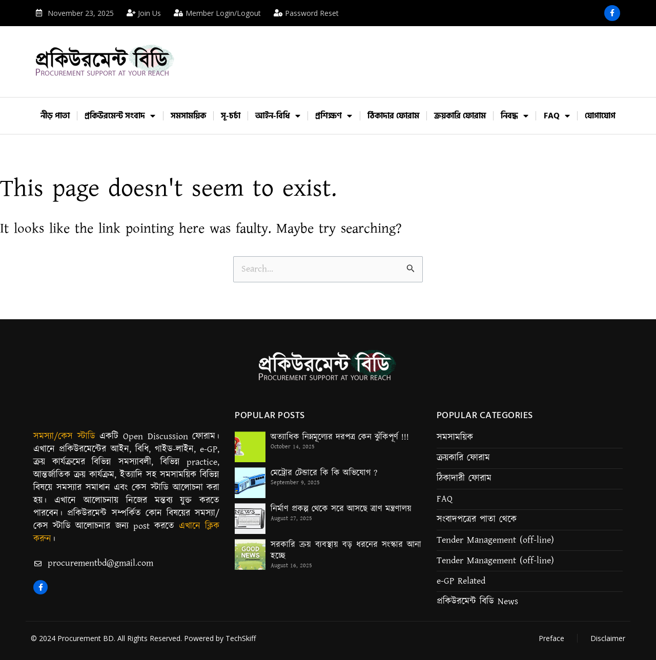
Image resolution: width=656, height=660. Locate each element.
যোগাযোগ (600, 115)
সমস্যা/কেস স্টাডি (64, 436)
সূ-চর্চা (230, 115)
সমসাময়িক (188, 115)
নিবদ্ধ (514, 116)
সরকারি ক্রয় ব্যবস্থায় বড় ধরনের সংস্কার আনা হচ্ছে (346, 550)
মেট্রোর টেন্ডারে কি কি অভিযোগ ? (324, 473)
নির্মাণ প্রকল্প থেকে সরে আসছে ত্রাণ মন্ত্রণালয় (341, 509)
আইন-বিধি (277, 116)
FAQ (557, 116)
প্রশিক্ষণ (333, 116)
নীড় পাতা (55, 115)
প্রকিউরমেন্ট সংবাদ (120, 116)
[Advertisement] (406, 54)
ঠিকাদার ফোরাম (393, 115)
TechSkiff (240, 638)
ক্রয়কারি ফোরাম (460, 115)
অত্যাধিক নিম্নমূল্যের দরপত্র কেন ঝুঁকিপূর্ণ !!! (340, 437)
